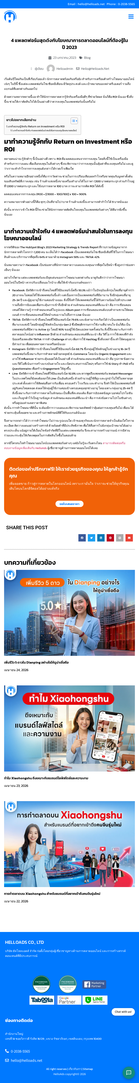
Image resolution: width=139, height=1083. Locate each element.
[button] (82, 538)
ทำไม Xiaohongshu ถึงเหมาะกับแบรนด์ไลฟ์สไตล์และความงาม (46, 778)
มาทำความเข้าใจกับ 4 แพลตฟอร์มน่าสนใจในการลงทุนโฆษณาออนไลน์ (45, 130)
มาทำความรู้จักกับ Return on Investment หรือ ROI (36, 126)
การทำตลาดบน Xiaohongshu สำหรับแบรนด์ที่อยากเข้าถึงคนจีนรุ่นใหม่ (52, 893)
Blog (87, 57)
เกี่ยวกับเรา (75, 1069)
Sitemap (88, 1069)
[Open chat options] (129, 1073)
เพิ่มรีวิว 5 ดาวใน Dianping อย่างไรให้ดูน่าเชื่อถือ (36, 662)
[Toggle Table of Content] (72, 120)
